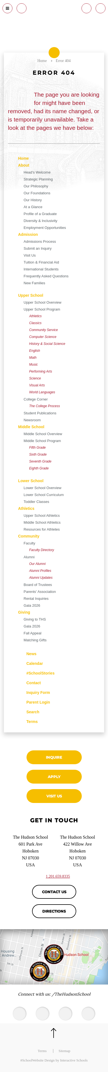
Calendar (30, 663)
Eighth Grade (39, 468)
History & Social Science (47, 344)
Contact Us (54, 892)
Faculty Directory (41, 550)
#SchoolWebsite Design (37, 1060)
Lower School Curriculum (44, 495)
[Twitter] (20, 1014)
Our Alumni (37, 564)
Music (33, 364)
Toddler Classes (36, 502)
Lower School (31, 481)
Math (33, 358)
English (34, 351)
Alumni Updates (41, 578)
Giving (24, 612)
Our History (33, 200)
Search (28, 711)
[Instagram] (88, 1014)
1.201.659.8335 (58, 876)
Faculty (29, 543)
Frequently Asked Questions (46, 276)
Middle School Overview (43, 434)
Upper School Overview (43, 302)
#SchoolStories (36, 673)
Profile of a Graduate (40, 214)
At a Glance (33, 207)
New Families (34, 283)
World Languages (42, 392)
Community (28, 536)
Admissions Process (40, 241)
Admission (28, 234)
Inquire (54, 757)
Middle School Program (42, 441)
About (23, 165)
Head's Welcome (37, 172)
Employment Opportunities (45, 228)
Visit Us (30, 255)
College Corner (36, 399)
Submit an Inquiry (38, 248)
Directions (54, 911)
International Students (41, 269)
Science (35, 378)
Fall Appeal (32, 633)
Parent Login (34, 701)
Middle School (31, 427)
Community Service (43, 330)
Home (23, 158)
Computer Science (43, 337)
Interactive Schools (74, 1060)
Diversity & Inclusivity (40, 221)
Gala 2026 (32, 605)
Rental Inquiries (36, 598)
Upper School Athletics (42, 515)
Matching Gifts (35, 640)
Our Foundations (37, 193)
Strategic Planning (38, 179)
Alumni (29, 557)
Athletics (35, 316)
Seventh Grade (40, 461)
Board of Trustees (38, 585)
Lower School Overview (43, 488)
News (27, 653)
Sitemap (64, 1051)
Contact (29, 683)
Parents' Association (40, 592)
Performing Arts (40, 371)
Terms (28, 721)
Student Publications (40, 413)
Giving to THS (35, 619)
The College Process (44, 406)
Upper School (30, 295)
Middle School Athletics (42, 522)
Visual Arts (37, 385)
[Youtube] (42, 1014)
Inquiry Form (34, 692)
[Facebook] (65, 1014)
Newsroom (32, 420)
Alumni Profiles (40, 571)
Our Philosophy (36, 186)
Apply (54, 776)
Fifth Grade (37, 448)
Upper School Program (42, 309)
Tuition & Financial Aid (41, 262)
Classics (35, 323)
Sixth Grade (38, 454)
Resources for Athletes (42, 529)
